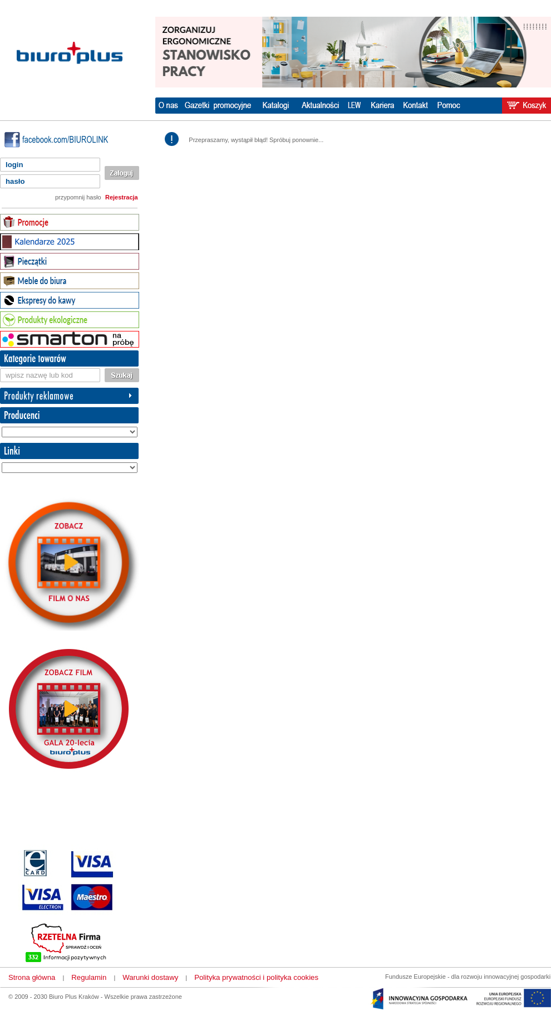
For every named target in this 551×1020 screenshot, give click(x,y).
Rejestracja (121, 197)
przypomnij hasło (78, 197)
